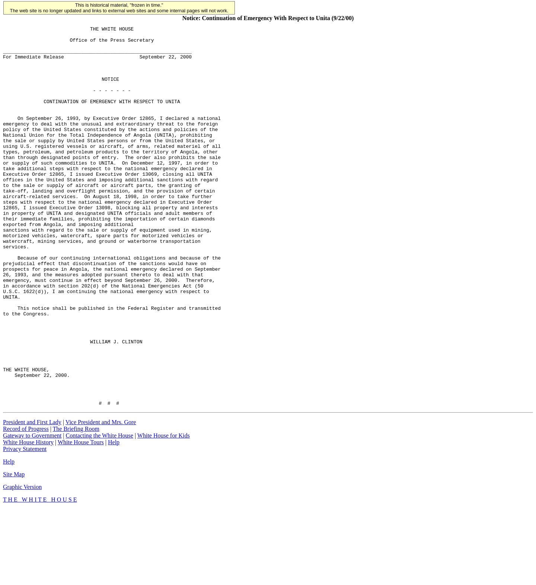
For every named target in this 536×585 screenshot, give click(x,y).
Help (113, 518)
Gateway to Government (32, 511)
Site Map (14, 550)
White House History (28, 518)
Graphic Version (22, 563)
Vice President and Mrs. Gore (101, 498)
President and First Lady (32, 498)
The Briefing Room (76, 505)
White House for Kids (163, 511)
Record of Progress (26, 505)
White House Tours (81, 518)
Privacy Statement (25, 525)
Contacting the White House (99, 511)
